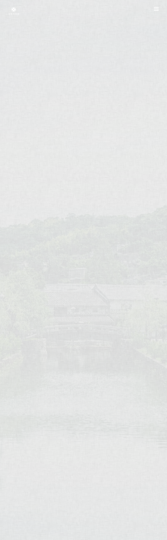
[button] (156, 9)
